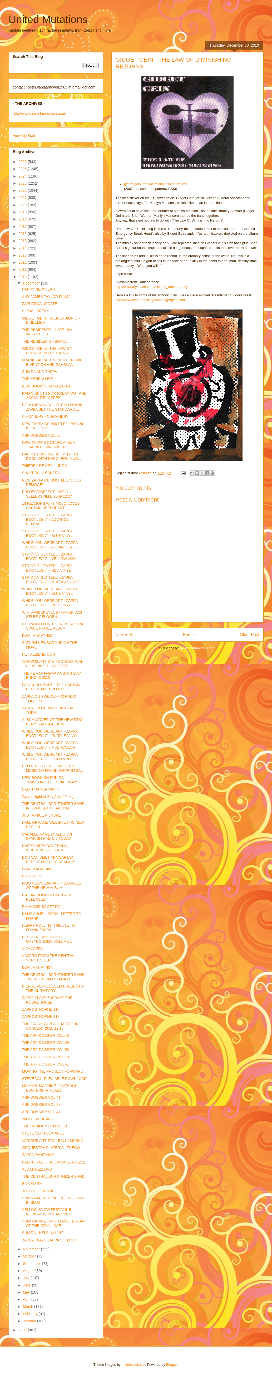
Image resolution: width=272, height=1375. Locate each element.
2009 (23, 1330)
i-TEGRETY (31, 876)
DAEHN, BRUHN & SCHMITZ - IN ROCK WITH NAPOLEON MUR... (51, 456)
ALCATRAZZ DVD (37, 1169)
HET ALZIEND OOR (38, 654)
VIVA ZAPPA (32, 948)
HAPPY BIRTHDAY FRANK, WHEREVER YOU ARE (45, 848)
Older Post (249, 634)
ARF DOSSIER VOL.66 (41, 435)
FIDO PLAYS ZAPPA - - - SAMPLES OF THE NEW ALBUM (51, 885)
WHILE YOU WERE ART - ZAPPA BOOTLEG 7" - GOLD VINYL (49, 756)
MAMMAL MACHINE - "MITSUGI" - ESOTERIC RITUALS (51, 1088)
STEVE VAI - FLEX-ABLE (43, 1133)
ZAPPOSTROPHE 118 (40, 1016)
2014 (23, 248)
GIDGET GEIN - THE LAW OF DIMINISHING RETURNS (47, 350)
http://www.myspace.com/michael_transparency (152, 287)
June (27, 1285)
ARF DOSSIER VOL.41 (41, 1097)
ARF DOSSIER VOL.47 (41, 1112)
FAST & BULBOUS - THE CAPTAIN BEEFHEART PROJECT (51, 687)
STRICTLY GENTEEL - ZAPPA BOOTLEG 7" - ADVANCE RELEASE (47, 519)
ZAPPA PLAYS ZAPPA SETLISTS (49, 1240)
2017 (23, 226)
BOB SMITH (32, 1184)
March (28, 1306)
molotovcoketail (133, 1365)
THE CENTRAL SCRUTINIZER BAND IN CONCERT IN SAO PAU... (53, 806)
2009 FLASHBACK (37, 1119)
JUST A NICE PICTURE (41, 815)
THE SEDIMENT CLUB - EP (45, 1126)
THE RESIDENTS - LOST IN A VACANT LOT (47, 332)
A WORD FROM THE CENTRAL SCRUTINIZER (48, 958)
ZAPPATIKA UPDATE (39, 304)
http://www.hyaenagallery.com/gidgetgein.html (150, 300)
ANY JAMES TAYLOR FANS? (46, 296)
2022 (23, 190)
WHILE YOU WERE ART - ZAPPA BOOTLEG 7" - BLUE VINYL (49, 591)
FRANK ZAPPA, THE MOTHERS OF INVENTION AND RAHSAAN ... (52, 362)
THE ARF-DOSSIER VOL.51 (45, 1064)
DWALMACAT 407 (37, 967)
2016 (23, 234)
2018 (23, 219)
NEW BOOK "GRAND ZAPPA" (47, 386)
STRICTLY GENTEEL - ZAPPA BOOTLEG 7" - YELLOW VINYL (50, 556)
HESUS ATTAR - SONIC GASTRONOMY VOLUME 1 (47, 939)
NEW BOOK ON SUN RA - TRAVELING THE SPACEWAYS (50, 779)
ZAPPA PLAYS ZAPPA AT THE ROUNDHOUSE (47, 1000)
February (31, 1314)
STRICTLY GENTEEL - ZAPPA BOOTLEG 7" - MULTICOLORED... (52, 579)
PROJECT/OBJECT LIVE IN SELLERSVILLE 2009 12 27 (47, 494)
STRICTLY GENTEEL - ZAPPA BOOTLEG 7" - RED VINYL (47, 568)
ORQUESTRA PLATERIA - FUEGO (51, 1148)
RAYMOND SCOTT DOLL (43, 907)
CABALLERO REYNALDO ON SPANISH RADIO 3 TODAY (47, 836)
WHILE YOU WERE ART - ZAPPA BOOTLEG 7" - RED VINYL (49, 602)
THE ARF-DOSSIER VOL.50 (45, 1050)
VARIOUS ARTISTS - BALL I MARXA (52, 1140)
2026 (23, 162)
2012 (23, 262)
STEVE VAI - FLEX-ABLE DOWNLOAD (54, 1079)
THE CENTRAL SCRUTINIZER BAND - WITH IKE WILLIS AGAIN (53, 977)
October (30, 1256)
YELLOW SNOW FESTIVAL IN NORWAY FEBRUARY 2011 (47, 1211)
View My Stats (24, 136)
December (32, 283)
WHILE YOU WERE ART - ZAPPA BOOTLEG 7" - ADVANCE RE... (50, 545)
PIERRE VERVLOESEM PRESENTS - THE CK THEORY (53, 988)
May (27, 1292)
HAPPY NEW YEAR (38, 289)
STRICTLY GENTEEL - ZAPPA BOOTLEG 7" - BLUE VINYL (47, 533)
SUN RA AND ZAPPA (39, 372)
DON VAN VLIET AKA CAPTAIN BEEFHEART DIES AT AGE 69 (49, 859)
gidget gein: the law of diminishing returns (155, 184)
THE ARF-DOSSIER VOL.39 (45, 1042)
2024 (23, 176)
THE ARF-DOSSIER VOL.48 (45, 1035)
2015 (23, 241)
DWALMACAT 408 (37, 869)
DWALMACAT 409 (37, 636)
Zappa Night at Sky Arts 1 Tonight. (49, 796)
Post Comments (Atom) (198, 648)
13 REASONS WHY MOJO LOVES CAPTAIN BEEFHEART (51, 505)
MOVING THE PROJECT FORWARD (52, 1071)
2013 (23, 255)
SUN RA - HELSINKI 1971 (43, 1233)
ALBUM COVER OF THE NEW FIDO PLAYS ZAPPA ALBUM (52, 722)
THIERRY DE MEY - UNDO (44, 466)
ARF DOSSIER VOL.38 (41, 1104)
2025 (23, 169)
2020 (23, 205)
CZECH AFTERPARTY (41, 789)
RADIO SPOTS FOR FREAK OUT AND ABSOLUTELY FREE (54, 395)
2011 (23, 269)
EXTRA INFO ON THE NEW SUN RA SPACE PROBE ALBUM (52, 626)
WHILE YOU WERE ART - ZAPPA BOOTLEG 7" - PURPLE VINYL (50, 733)
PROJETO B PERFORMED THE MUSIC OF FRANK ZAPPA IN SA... (53, 768)
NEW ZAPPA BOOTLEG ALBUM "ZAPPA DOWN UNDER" (49, 444)
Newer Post (126, 634)
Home (188, 634)
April (27, 1299)
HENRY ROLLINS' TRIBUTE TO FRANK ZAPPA (48, 927)
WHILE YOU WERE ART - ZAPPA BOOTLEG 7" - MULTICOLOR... (50, 745)
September (32, 1263)
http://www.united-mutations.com (39, 113)
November (32, 1249)
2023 (23, 183)
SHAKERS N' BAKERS (41, 473)
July (27, 1278)
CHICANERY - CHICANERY (45, 416)
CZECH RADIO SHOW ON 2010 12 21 (54, 1162)
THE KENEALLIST (37, 379)
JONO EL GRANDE (38, 1191)
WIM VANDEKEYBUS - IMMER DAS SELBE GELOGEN (52, 614)
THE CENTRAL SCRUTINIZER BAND (53, 1176)
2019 (23, 212)
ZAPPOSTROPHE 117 (40, 1009)
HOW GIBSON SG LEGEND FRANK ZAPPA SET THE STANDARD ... (52, 407)
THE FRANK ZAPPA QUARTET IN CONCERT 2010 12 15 (50, 1026)
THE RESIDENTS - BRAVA (44, 341)
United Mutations (48, 19)
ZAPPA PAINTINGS (38, 1155)
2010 (23, 277)
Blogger (172, 1365)
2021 (23, 197)
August (29, 1271)
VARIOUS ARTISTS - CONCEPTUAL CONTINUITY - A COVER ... (52, 663)
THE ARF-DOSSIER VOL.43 (45, 1057)
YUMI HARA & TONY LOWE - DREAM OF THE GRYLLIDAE (53, 1223)
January (30, 1321)
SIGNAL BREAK (35, 311)
